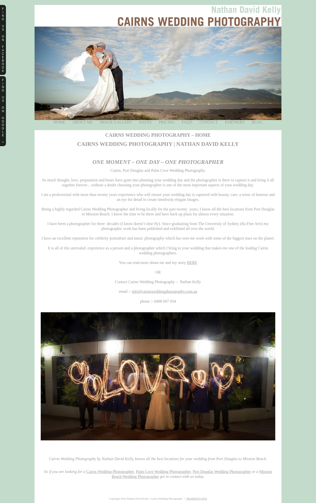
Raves (145, 122)
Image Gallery (116, 122)
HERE (192, 262)
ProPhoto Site (196, 498)
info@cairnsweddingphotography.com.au (164, 291)
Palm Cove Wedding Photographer (163, 471)
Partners (234, 122)
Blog (257, 122)
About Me (82, 122)
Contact (208, 122)
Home (59, 122)
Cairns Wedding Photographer (110, 471)
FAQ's (187, 122)
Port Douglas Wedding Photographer (222, 471)
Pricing (167, 122)
